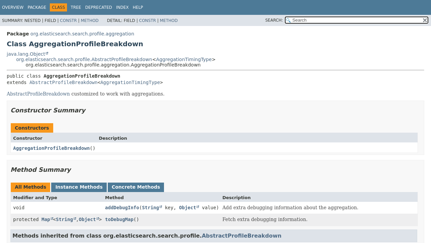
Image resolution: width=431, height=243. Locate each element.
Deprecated (98, 7)
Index (122, 7)
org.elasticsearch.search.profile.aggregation (82, 33)
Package (37, 7)
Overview (13, 7)
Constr (68, 20)
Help (138, 7)
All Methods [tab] (30, 187)
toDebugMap (119, 219)
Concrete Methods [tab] (136, 187)
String (150, 207)
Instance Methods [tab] (78, 187)
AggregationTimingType (184, 59)
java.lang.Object (26, 54)
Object (187, 207)
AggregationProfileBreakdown (51, 148)
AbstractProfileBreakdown (63, 82)
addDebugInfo (122, 207)
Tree (76, 7)
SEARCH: (274, 20)
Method (90, 20)
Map (45, 219)
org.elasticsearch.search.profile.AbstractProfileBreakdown (84, 59)
